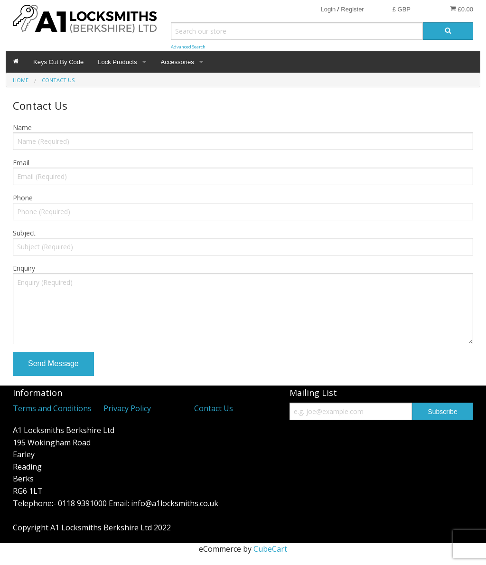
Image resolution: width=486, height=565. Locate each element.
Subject (24, 232)
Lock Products (117, 62)
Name (22, 127)
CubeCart (270, 549)
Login (328, 9)
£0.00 (461, 9)
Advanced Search (188, 47)
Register (352, 9)
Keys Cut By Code (58, 62)
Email (21, 162)
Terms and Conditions (52, 408)
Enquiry (24, 268)
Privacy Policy (127, 408)
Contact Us (213, 408)
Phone (23, 197)
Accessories (177, 62)
